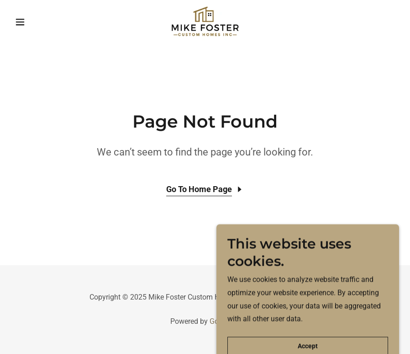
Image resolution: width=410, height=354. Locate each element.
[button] (40, 22)
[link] (205, 22)
